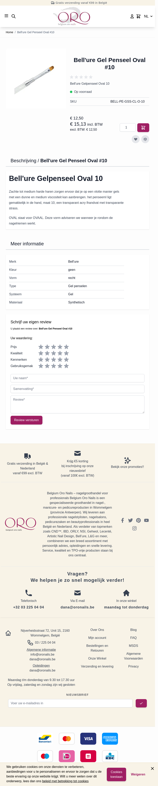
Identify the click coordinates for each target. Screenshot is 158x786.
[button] (82, 77)
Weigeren (138, 774)
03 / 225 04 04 (45, 642)
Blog (133, 630)
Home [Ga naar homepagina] (9, 32)
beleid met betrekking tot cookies (65, 781)
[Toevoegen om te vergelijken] (145, 139)
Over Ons (97, 630)
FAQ (133, 637)
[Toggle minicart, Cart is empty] (138, 16)
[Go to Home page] (71, 16)
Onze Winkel (97, 658)
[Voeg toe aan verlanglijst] (136, 139)
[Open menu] (6, 15)
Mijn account (97, 637)
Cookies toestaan (116, 774)
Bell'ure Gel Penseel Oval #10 (35, 32)
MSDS (133, 645)
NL (148, 16)
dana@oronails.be (42, 659)
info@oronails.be (42, 654)
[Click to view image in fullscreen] (36, 79)
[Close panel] (152, 768)
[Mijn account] (132, 16)
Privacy (133, 666)
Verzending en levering (97, 666)
